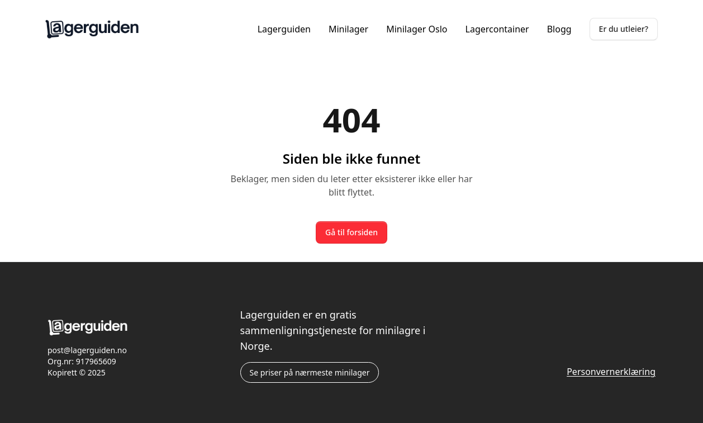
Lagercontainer (497, 29)
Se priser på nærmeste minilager (310, 372)
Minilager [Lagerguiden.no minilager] (348, 29)
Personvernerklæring (611, 371)
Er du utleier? (623, 28)
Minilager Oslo (416, 29)
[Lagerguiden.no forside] (92, 29)
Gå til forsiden (351, 232)
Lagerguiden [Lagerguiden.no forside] (284, 29)
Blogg (559, 29)
